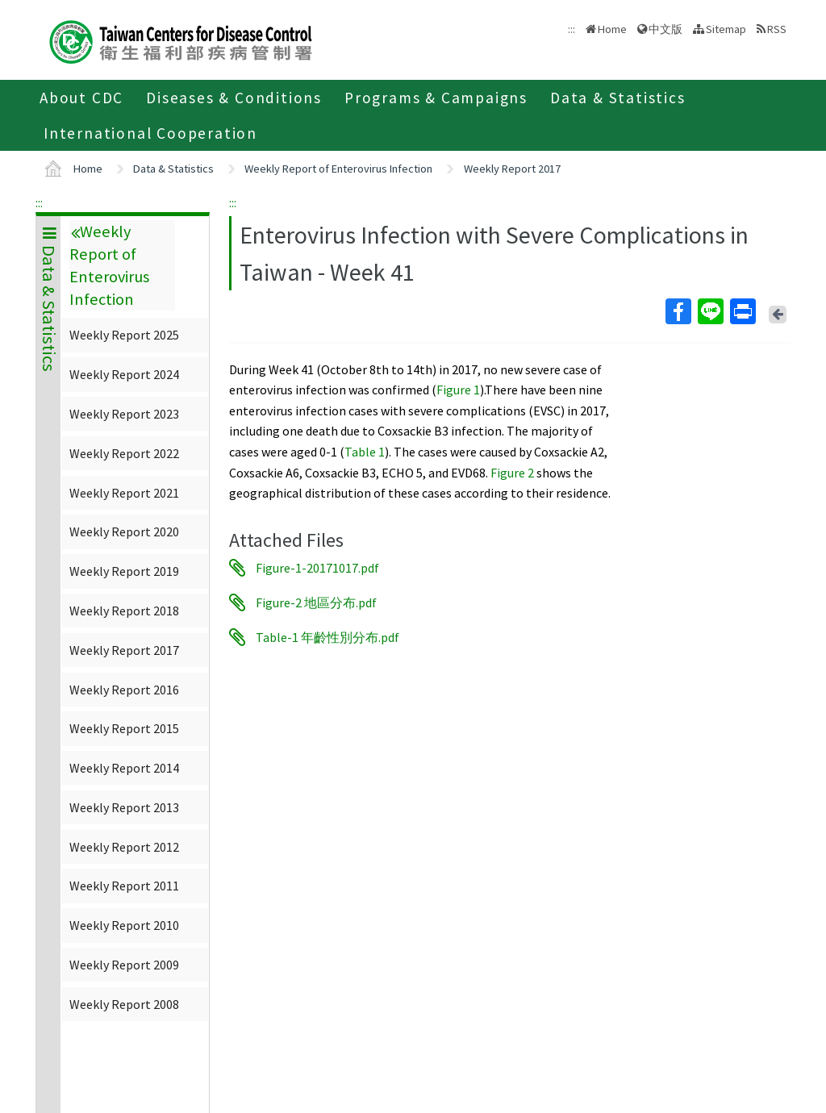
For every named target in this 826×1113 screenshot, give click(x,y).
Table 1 (364, 452)
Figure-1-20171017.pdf (317, 568)
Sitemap (726, 29)
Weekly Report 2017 (512, 168)
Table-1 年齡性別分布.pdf (327, 637)
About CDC (81, 97)
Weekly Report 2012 (124, 847)
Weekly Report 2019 (124, 571)
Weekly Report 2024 (124, 374)
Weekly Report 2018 (124, 610)
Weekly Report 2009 (124, 965)
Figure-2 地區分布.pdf (316, 602)
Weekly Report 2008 (124, 1004)
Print (742, 311)
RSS (776, 29)
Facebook (677, 311)
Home (612, 29)
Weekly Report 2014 (124, 768)
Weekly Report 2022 (124, 453)
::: (39, 202)
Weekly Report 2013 (124, 807)
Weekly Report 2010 (124, 925)
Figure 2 (511, 473)
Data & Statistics (618, 97)
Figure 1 (458, 389)
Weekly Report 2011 (124, 885)
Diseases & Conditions (234, 97)
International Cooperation (150, 133)
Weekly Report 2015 (124, 728)
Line (710, 311)
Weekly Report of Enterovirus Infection (338, 168)
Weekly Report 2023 (124, 414)
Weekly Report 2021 (124, 493)
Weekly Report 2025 (124, 335)
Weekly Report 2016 (124, 690)
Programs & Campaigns (436, 97)
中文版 (665, 29)
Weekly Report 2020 (124, 531)
